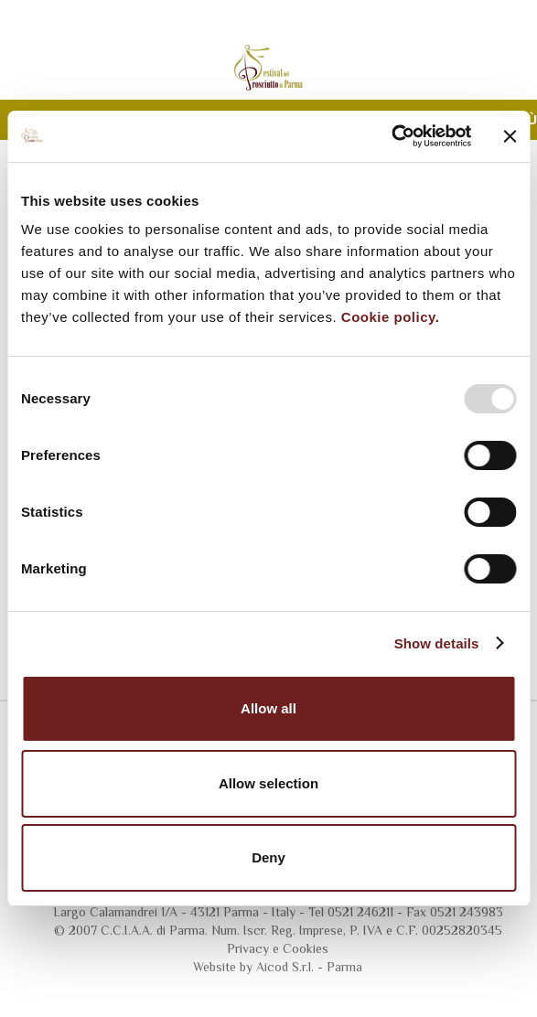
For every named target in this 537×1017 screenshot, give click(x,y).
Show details (436, 643)
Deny (268, 857)
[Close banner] (509, 136)
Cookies (305, 948)
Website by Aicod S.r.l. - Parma (277, 966)
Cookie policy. (390, 317)
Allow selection (268, 783)
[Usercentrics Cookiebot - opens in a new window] (391, 136)
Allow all (268, 708)
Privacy (248, 948)
